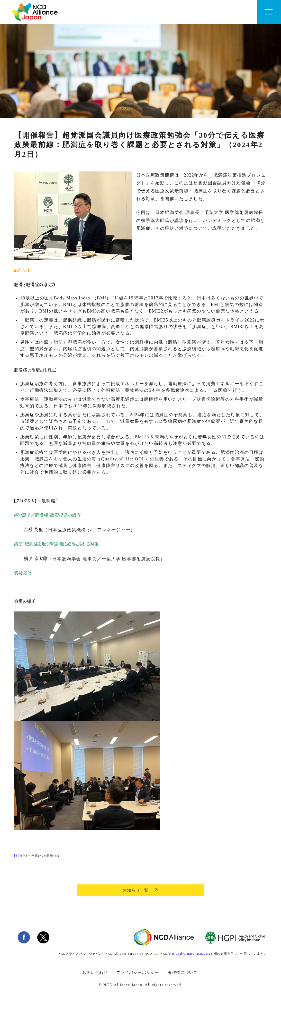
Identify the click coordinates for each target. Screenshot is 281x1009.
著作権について (183, 972)
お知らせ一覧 (136, 890)
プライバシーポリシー (137, 972)
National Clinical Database (190, 953)
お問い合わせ (95, 972)
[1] (116, 298)
